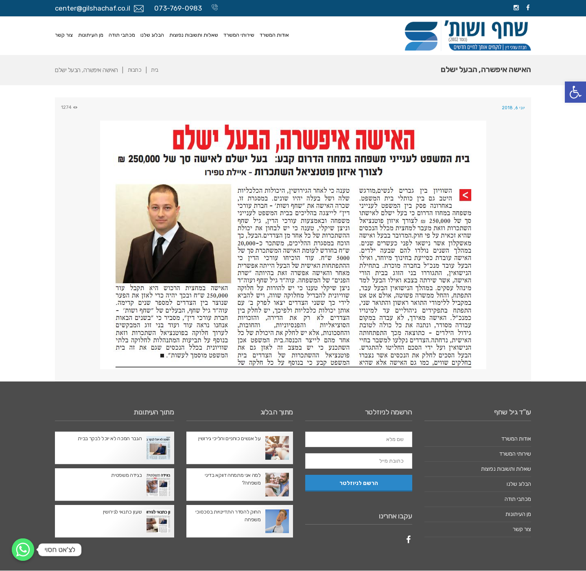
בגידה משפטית (127, 475)
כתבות (135, 70)
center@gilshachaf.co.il (92, 8)
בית (156, 70)
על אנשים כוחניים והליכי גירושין (229, 439)
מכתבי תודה (122, 35)
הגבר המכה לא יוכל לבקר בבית (110, 439)
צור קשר (64, 35)
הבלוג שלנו (152, 35)
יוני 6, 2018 (513, 107)
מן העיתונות (90, 35)
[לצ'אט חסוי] (23, 549)
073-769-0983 (178, 8)
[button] (575, 92)
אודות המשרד (274, 35)
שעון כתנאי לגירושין (122, 512)
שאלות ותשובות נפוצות (193, 35)
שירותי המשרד (238, 35)
